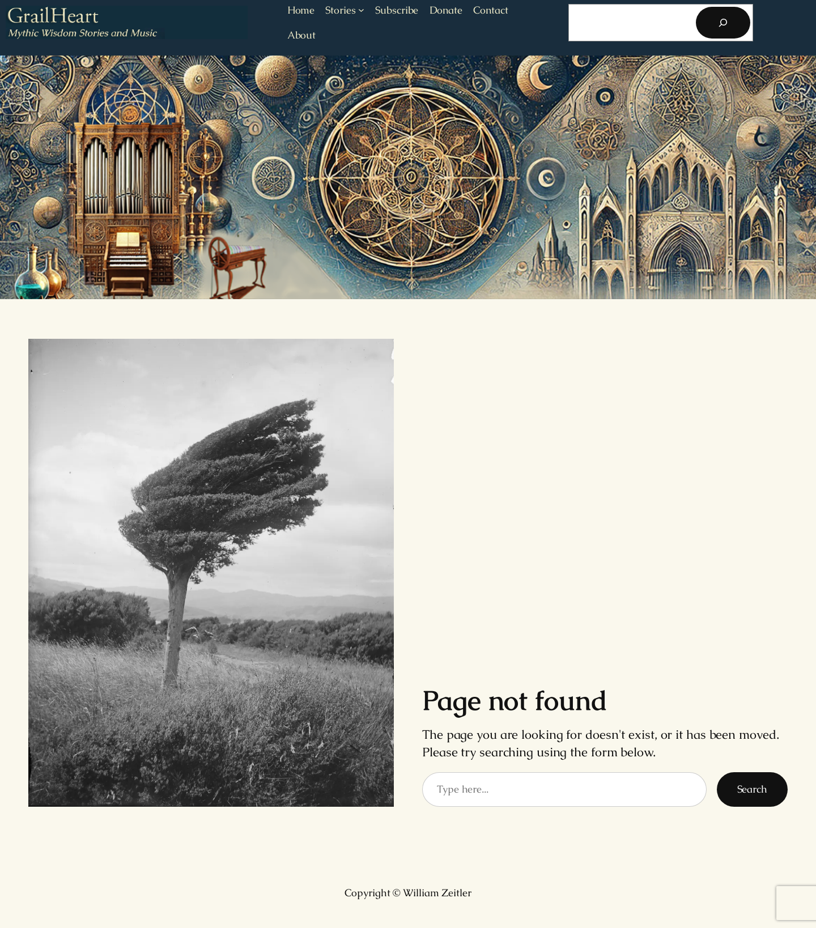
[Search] (723, 23)
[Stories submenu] (361, 10)
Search (752, 788)
